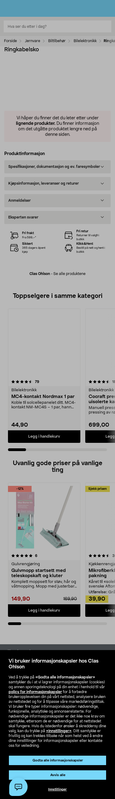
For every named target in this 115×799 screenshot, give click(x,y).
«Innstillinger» (58, 731)
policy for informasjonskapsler (35, 692)
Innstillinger (57, 789)
